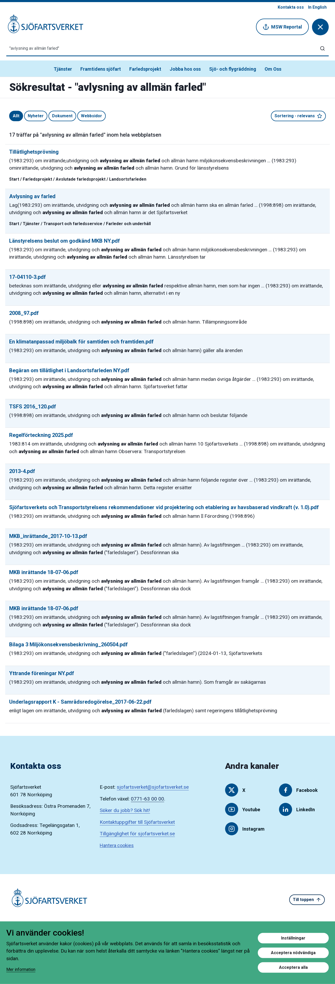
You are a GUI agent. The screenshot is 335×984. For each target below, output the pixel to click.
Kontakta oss (291, 7)
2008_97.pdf (24, 313)
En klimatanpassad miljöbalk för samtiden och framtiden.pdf (81, 341)
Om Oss (273, 69)
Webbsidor (91, 115)
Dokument (62, 115)
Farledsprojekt (145, 69)
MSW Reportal (282, 27)
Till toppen (307, 899)
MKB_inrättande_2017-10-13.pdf (48, 536)
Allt (16, 115)
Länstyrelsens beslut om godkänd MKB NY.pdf (64, 241)
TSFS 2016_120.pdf (32, 406)
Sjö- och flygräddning (232, 69)
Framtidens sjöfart (100, 69)
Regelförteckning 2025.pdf (41, 435)
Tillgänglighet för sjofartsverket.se (137, 834)
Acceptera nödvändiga (293, 952)
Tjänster (63, 69)
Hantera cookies (117, 845)
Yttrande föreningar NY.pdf (41, 673)
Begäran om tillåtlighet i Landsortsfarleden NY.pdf (69, 370)
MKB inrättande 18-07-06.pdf (43, 572)
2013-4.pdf (22, 471)
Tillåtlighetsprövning (34, 152)
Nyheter (36, 115)
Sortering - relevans (298, 116)
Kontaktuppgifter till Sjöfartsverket (137, 822)
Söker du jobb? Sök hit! (125, 810)
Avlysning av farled (32, 196)
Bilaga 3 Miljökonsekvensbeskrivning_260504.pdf (68, 644)
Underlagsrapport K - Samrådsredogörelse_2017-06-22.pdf (80, 702)
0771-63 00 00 (147, 799)
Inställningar (293, 938)
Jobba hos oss (185, 69)
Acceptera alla (293, 967)
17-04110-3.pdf (27, 277)
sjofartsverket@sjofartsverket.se (153, 787)
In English (317, 7)
